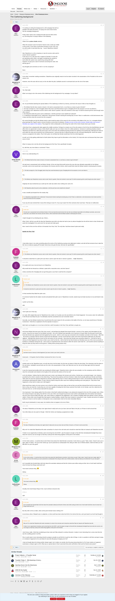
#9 (103, 276)
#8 (103, 262)
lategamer (98, 571)
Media (35, 8)
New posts (12, 11)
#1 (103, 25)
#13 (103, 360)
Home (13, 8)
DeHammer (17, 566)
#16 (103, 438)
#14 (103, 405)
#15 (103, 419)
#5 (103, 151)
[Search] (101, 8)
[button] (31, 8)
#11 (103, 328)
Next (16, 22)
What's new (27, 8)
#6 (103, 206)
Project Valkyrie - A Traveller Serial (25, 555)
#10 (103, 309)
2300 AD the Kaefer (21, 570)
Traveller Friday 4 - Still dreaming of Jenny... (28, 560)
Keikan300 (17, 576)
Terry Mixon (17, 556)
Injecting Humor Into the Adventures (26, 565)
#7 (103, 248)
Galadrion (99, 576)
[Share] (101, 25)
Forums (19, 8)
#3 (103, 87)
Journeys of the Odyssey (22, 575)
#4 (103, 101)
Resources (43, 8)
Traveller (29, 556)
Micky (16, 561)
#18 (103, 475)
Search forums (20, 11)
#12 (103, 347)
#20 (103, 517)
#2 (103, 73)
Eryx (13, 19)
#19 (103, 499)
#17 (103, 451)
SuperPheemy (18, 571)
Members (52, 8)
